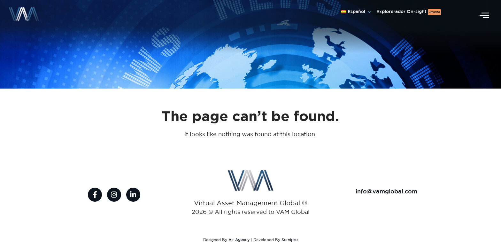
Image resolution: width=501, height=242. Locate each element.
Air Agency (239, 240)
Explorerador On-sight (408, 12)
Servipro (289, 240)
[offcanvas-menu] (484, 15)
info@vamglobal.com (386, 191)
